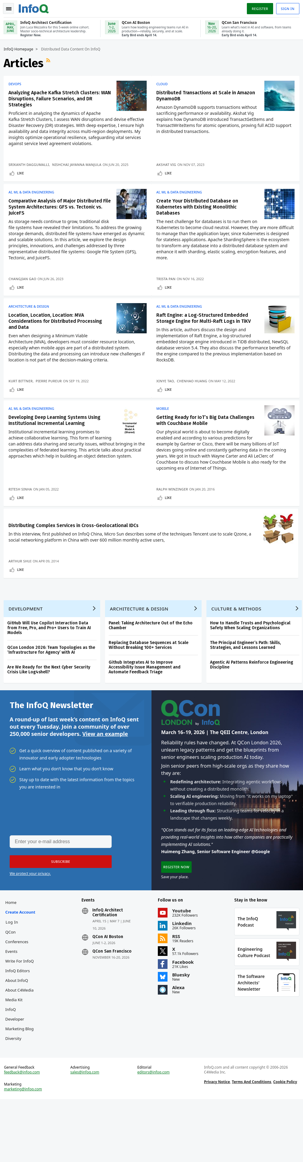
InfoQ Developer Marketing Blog (22, 1075)
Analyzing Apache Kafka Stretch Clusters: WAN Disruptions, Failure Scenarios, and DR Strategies (58, 98)
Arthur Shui (22, 594)
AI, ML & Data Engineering (33, 200)
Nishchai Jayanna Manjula (79, 170)
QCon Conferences (19, 992)
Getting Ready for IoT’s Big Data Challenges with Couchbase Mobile (197, 433)
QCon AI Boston (109, 983)
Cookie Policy (284, 1142)
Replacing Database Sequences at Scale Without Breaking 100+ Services (151, 685)
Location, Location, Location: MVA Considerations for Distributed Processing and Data (57, 331)
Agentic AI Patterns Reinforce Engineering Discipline (253, 705)
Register (257, 7)
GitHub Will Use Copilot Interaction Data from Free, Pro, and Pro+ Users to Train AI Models (51, 668)
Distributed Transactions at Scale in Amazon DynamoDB (199, 95)
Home (13, 948)
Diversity (16, 1094)
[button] (57, 905)
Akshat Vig (169, 170)
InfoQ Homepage (21, 48)
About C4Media (22, 1046)
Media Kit (16, 1055)
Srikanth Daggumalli (31, 170)
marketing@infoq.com (25, 1149)
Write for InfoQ (22, 1017)
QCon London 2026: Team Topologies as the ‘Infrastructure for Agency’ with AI (53, 690)
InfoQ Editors (20, 1026)
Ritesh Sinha (22, 502)
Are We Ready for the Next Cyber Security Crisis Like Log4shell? (51, 710)
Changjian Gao (25, 286)
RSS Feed (51, 62)
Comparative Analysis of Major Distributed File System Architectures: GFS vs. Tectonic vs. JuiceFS (58, 215)
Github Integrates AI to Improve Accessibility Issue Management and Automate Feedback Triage (147, 707)
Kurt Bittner (23, 391)
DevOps (17, 83)
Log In (14, 978)
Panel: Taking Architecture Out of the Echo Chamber (153, 666)
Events (14, 1007)
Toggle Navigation (11, 7)
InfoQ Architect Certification (109, 959)
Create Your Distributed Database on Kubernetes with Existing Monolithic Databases (200, 215)
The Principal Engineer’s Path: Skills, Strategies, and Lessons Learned (247, 685)
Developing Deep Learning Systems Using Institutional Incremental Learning (57, 433)
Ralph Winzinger (175, 502)
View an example (105, 776)
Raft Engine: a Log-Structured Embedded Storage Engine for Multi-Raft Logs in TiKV (206, 328)
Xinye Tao (168, 391)
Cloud (164, 83)
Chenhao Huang (195, 391)
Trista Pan (168, 286)
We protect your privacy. (30, 917)
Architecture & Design (31, 317)
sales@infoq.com (86, 1133)
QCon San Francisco (113, 997)
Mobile (165, 421)
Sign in (285, 7)
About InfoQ (19, 1036)
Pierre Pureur (51, 391)
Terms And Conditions (251, 1142)
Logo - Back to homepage (36, 6)
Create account (16, 963)
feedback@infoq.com (24, 1133)
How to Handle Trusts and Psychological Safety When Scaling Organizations (252, 666)
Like (22, 178)
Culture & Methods (239, 649)
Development (28, 649)
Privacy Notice (216, 1142)
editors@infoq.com (154, 1133)
